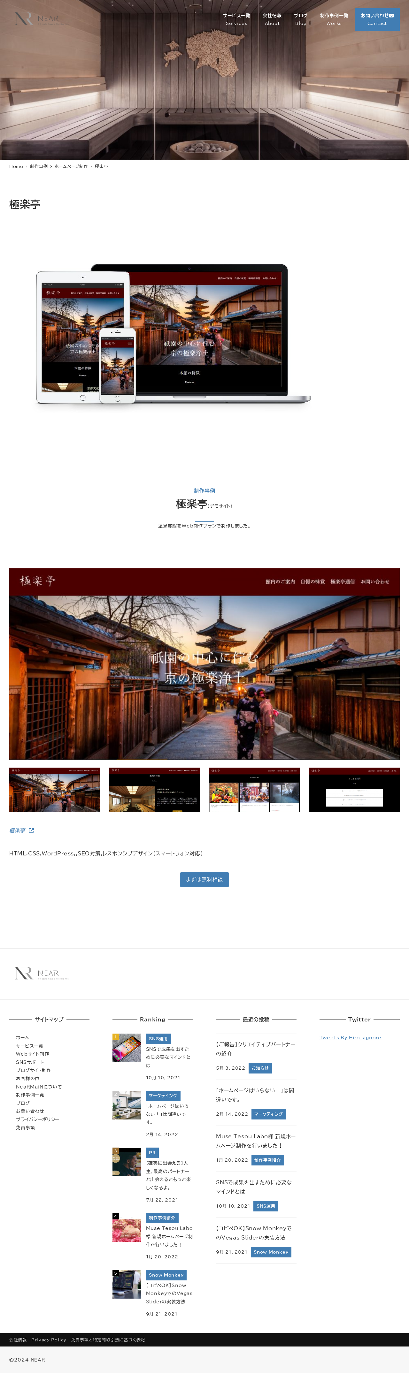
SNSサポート (30, 1062)
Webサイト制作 (32, 1053)
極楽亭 (21, 830)
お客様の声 (28, 1078)
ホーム (22, 1037)
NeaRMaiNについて (39, 1086)
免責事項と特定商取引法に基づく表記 (108, 1340)
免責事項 (25, 1127)
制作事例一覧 (30, 1094)
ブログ (23, 1103)
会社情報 (18, 1340)
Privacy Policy (48, 1340)
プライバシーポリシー (37, 1119)
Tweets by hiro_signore (351, 1037)
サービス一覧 (29, 1045)
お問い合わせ (30, 1111)
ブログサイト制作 (33, 1070)
